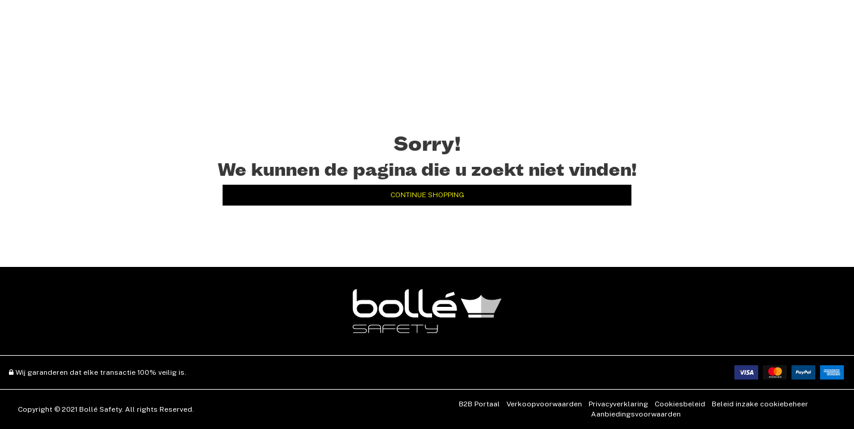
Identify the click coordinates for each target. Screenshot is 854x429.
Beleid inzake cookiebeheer (760, 404)
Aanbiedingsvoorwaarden (636, 414)
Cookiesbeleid (680, 404)
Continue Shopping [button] (427, 195)
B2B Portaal (479, 404)
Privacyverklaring (618, 404)
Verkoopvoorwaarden (544, 404)
